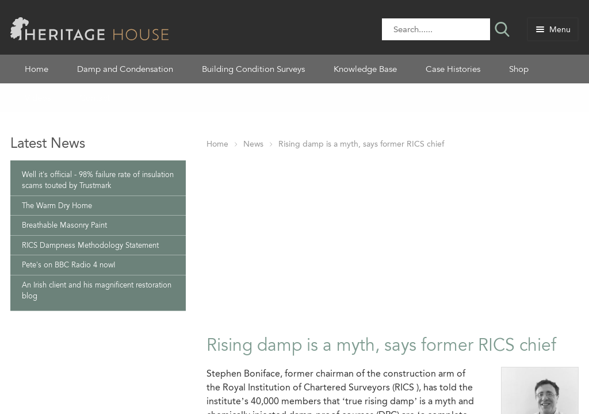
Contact (94, 97)
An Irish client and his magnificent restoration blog (96, 290)
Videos (38, 97)
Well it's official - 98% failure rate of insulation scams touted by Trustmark (98, 180)
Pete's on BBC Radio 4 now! (69, 265)
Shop (519, 69)
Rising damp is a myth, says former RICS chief (361, 144)
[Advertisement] (392, 239)
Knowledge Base (365, 69)
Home (36, 69)
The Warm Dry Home (57, 205)
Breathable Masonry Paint (64, 225)
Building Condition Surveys (253, 69)
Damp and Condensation (125, 69)
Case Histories (453, 69)
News (253, 144)
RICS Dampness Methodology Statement (90, 245)
